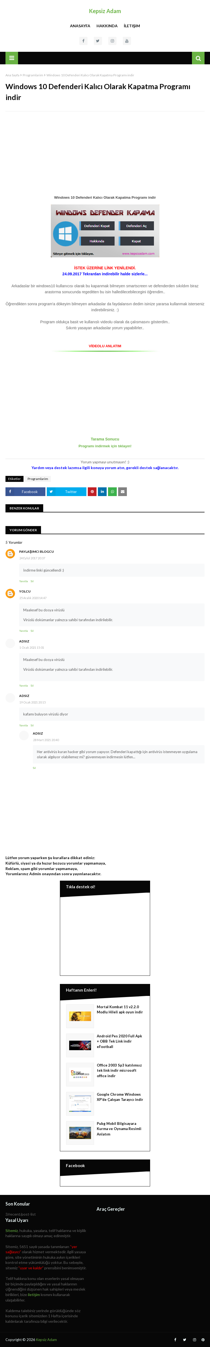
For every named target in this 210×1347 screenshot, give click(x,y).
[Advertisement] (105, 155)
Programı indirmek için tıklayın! (105, 446)
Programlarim (33, 75)
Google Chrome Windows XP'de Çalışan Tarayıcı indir (120, 1097)
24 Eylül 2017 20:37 (32, 558)
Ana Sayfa (12, 75)
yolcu (25, 591)
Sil (32, 581)
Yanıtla (23, 581)
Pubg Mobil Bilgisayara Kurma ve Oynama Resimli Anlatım (119, 1128)
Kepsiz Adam (105, 11)
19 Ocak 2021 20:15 (32, 702)
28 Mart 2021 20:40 (46, 740)
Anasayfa (80, 25)
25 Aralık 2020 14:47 (32, 598)
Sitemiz (11, 1230)
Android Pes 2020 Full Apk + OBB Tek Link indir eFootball (119, 1041)
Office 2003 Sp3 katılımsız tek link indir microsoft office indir (119, 1070)
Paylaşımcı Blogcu (36, 551)
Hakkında (107, 25)
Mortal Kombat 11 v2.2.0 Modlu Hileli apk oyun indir (120, 1009)
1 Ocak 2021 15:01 (31, 647)
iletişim (34, 1294)
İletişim (132, 25)
